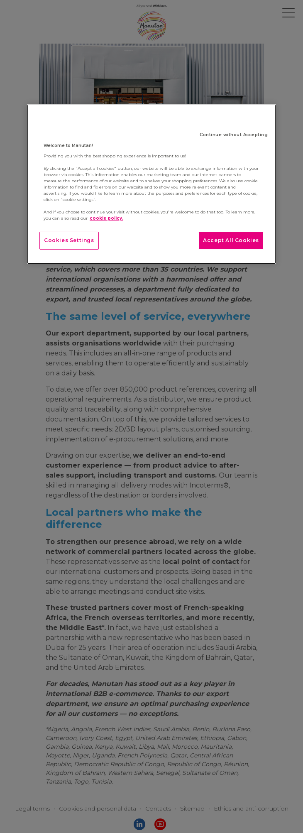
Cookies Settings (69, 240)
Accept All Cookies (231, 240)
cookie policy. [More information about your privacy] (106, 218)
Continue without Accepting (234, 134)
